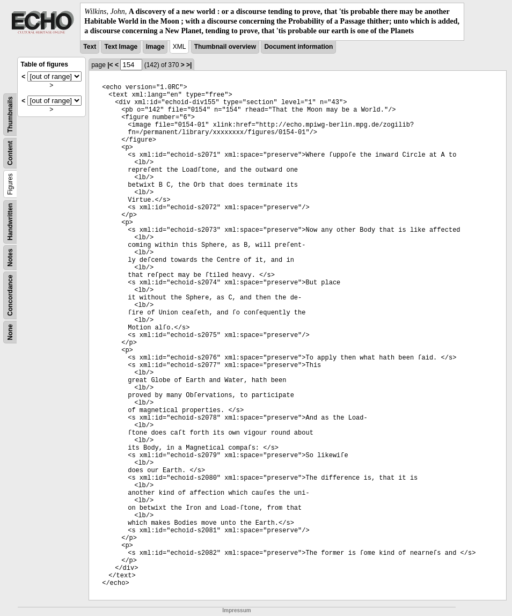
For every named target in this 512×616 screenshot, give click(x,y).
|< (110, 65)
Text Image (120, 46)
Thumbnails (10, 114)
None (10, 332)
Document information (298, 46)
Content (10, 153)
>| (189, 65)
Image (155, 46)
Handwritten (10, 221)
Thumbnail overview (225, 46)
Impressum (236, 610)
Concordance (10, 295)
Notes (10, 257)
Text (89, 46)
